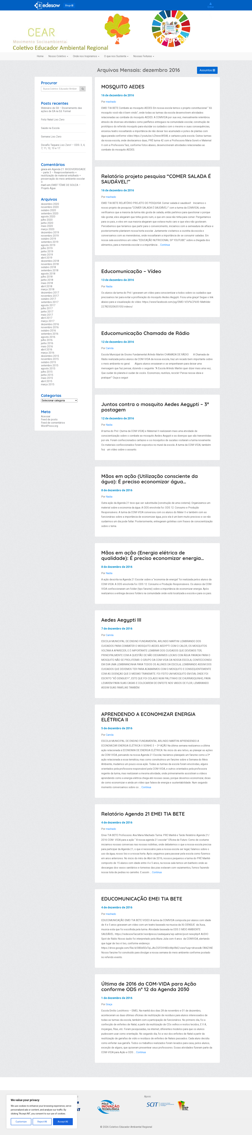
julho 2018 (47, 276)
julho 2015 (47, 371)
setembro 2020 (49, 213)
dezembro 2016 (50, 324)
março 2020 (47, 229)
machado (111, 101)
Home (40, 56)
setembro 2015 (49, 365)
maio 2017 (47, 314)
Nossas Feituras (143, 56)
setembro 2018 (49, 270)
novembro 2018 (50, 264)
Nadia (109, 286)
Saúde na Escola (50, 128)
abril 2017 (46, 317)
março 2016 (47, 352)
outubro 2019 (48, 238)
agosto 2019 (48, 245)
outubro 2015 (48, 362)
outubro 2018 (48, 267)
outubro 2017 (48, 298)
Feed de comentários (53, 422)
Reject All (42, 1121)
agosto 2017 (48, 305)
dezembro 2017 (50, 292)
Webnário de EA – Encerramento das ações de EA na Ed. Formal (61, 109)
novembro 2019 (50, 235)
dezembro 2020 (50, 204)
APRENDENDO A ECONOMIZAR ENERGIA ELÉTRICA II (148, 717)
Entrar (210, 5)
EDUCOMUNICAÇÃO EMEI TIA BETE (141, 899)
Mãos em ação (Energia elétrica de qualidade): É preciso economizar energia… (152, 555)
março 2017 (47, 321)
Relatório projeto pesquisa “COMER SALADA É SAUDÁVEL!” (156, 179)
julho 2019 (47, 248)
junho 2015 (47, 374)
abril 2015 (46, 381)
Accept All (63, 1121)
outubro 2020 (48, 210)
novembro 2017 (50, 295)
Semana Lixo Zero (51, 136)
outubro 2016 (48, 330)
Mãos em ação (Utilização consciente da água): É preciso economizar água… (149, 479)
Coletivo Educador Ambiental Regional (126, 39)
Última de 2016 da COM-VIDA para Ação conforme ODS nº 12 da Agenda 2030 (148, 986)
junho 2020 (47, 222)
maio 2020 (47, 226)
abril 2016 (46, 349)
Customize (21, 1121)
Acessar (45, 416)
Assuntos (207, 70)
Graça (109, 1004)
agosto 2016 (48, 337)
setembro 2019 (49, 241)
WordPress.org (49, 425)
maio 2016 (47, 346)
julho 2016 (47, 340)
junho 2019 (47, 251)
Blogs (69, 5)
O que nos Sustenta (116, 56)
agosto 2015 (48, 368)
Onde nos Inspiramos (86, 56)
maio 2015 (47, 378)
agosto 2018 (48, 273)
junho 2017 (47, 311)
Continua (165, 244)
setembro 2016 (49, 333)
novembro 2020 (50, 207)
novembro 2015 (50, 359)
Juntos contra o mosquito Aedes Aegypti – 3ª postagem (155, 407)
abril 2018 (46, 286)
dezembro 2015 (50, 355)
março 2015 (47, 384)
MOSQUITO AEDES (122, 86)
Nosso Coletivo (58, 56)
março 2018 (47, 289)
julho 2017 (47, 308)
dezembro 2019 (50, 232)
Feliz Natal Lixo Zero (52, 119)
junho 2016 (47, 343)
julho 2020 (47, 219)
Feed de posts (49, 419)
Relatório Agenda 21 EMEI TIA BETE (143, 814)
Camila (109, 348)
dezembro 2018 (50, 260)
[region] (41, 1112)
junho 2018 (47, 279)
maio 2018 (47, 283)
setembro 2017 (49, 302)
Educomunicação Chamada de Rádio (145, 333)
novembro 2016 (50, 327)
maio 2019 (47, 254)
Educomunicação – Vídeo (131, 271)
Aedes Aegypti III (121, 620)
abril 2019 (46, 257)
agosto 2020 (48, 216)
